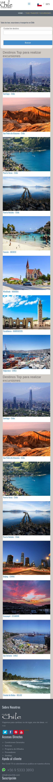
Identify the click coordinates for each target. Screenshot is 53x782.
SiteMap (8, 756)
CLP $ (48, 4)
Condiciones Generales (15, 742)
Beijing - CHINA (8, 576)
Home (20, 13)
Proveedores (10, 752)
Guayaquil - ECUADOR (11, 615)
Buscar (28, 43)
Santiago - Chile (9, 93)
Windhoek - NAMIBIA (10, 291)
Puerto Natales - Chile (11, 212)
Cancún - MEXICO (9, 251)
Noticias (8, 746)
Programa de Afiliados (14, 749)
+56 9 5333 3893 (20, 770)
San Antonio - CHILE (10, 655)
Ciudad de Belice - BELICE (12, 695)
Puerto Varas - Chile (10, 172)
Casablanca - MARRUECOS (13, 330)
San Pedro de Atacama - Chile (14, 133)
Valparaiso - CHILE (10, 370)
